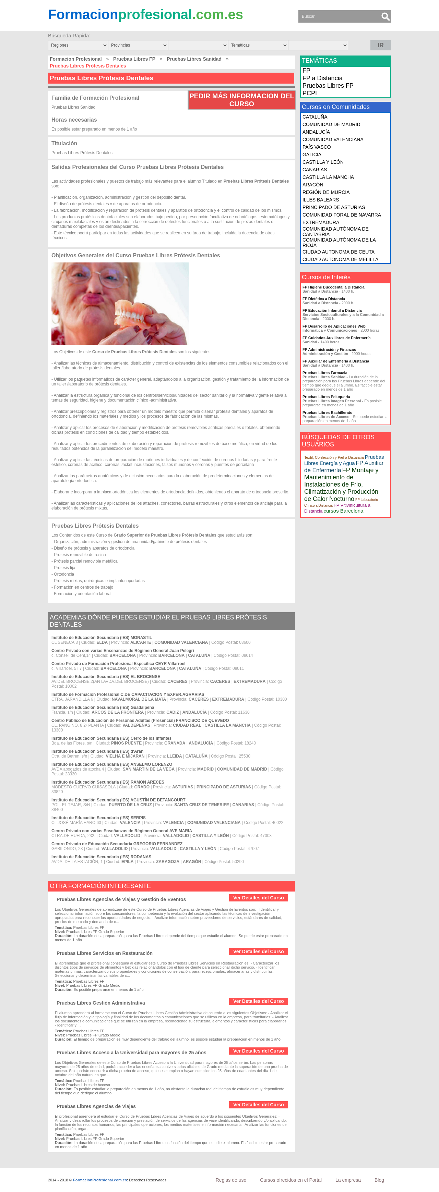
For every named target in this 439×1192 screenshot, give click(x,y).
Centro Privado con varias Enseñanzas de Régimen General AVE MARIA (121, 830)
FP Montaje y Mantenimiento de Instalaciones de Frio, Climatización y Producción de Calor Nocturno (341, 484)
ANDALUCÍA (316, 132)
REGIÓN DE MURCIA (326, 192)
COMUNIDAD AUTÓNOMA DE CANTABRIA (335, 231)
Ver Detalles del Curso (258, 897)
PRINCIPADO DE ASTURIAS (333, 207)
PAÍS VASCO (316, 147)
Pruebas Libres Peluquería (326, 397)
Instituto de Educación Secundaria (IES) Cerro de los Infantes (111, 738)
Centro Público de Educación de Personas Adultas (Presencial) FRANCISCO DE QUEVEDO (140, 720)
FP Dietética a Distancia (323, 299)
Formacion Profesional (76, 59)
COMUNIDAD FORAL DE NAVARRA (341, 215)
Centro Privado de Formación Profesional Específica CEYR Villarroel (118, 663)
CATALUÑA (315, 117)
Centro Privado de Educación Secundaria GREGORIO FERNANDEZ (116, 843)
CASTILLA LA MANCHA (328, 177)
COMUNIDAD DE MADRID (331, 124)
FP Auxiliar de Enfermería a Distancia (335, 361)
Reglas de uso (231, 1180)
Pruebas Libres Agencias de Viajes (96, 1106)
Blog (379, 1180)
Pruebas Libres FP (134, 59)
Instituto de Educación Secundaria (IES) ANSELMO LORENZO (111, 764)
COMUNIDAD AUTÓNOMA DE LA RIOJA (339, 242)
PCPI (309, 93)
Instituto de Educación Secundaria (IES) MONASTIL (101, 637)
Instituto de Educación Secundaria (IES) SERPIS (98, 817)
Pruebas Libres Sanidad (194, 59)
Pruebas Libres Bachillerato (327, 412)
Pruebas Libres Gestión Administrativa (101, 1003)
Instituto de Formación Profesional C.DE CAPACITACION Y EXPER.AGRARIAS (127, 694)
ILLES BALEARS (320, 199)
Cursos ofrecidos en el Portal (291, 1180)
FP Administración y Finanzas (329, 349)
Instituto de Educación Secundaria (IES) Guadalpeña (102, 707)
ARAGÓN (312, 184)
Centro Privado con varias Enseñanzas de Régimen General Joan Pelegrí (122, 650)
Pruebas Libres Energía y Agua (344, 460)
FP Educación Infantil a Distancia (332, 310)
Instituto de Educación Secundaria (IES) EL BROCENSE (105, 676)
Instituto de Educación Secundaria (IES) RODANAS (101, 857)
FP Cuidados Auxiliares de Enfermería (336, 338)
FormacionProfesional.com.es (100, 1180)
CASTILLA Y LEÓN (323, 162)
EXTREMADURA (320, 222)
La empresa (348, 1180)
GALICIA (311, 154)
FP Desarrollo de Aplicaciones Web (334, 326)
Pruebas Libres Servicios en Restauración (105, 953)
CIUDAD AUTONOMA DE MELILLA (340, 259)
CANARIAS (314, 169)
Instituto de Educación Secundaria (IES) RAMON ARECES (107, 782)
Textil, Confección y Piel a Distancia (334, 457)
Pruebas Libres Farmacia (324, 373)
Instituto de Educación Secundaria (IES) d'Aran (97, 751)
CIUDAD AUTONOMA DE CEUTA (338, 252)
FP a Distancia (322, 78)
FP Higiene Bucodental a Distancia (333, 287)
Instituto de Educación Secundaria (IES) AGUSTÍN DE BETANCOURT (118, 800)
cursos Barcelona (343, 511)
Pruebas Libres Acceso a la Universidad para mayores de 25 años (131, 1052)
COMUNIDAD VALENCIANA (333, 139)
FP (306, 70)
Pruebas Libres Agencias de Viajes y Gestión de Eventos (121, 899)
